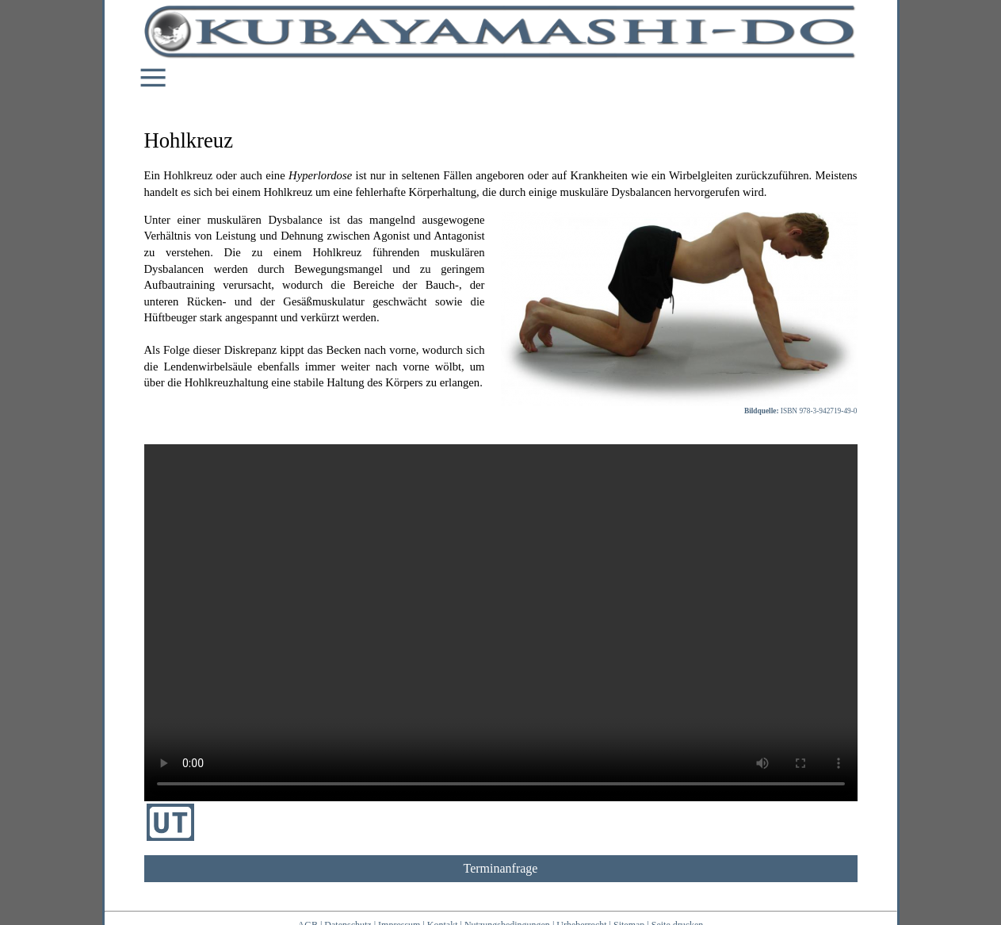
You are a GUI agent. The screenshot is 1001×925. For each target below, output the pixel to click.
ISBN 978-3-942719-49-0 (819, 411)
